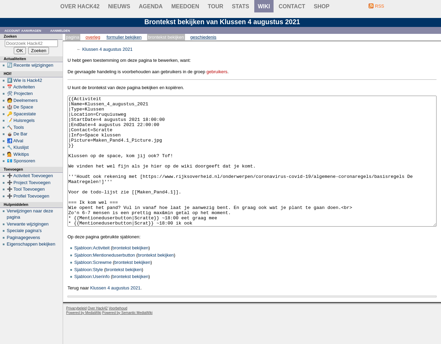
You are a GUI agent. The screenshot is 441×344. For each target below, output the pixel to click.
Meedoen (185, 6)
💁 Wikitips (18, 154)
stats (240, 6)
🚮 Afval (15, 140)
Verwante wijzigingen (28, 224)
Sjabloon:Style (88, 295)
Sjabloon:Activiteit (92, 273)
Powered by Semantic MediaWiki (127, 339)
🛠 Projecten (20, 93)
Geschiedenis (203, 37)
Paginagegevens (23, 237)
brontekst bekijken (130, 273)
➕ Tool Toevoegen (26, 189)
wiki (264, 6)
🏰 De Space (20, 106)
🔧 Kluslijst (18, 147)
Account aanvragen (22, 30)
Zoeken (10, 36)
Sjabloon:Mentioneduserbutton (104, 281)
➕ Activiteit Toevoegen (30, 175)
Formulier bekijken (124, 37)
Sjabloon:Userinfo (92, 302)
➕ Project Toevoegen (29, 182)
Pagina (72, 37)
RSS (379, 6)
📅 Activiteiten (21, 86)
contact (292, 6)
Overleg (92, 37)
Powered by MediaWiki (83, 339)
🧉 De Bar (17, 133)
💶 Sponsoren (21, 160)
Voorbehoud (118, 334)
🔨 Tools (15, 127)
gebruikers (216, 71)
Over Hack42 (80, 6)
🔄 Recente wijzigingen (30, 65)
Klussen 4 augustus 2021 (107, 49)
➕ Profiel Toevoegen (28, 196)
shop (321, 6)
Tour (215, 6)
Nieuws (119, 6)
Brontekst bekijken (166, 37)
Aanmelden (60, 30)
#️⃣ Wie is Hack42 (24, 80)
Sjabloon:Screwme (93, 288)
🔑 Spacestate (21, 113)
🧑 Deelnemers (22, 100)
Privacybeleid (76, 334)
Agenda (151, 6)
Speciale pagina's (24, 230)
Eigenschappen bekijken (31, 244)
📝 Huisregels (21, 120)
